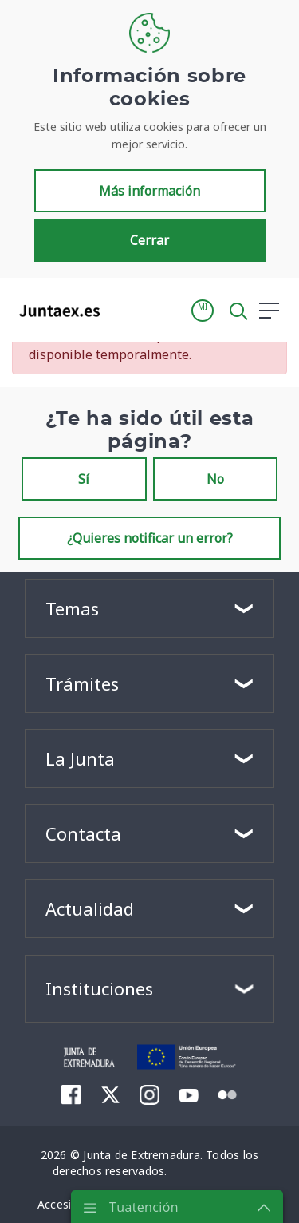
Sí (83, 479)
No (215, 479)
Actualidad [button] (89, 908)
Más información (149, 191)
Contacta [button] (83, 833)
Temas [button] (72, 608)
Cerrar (149, 240)
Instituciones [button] (99, 988)
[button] (202, 310)
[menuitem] (71, 1094)
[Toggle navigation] (122, 310)
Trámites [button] (82, 683)
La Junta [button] (80, 758)
